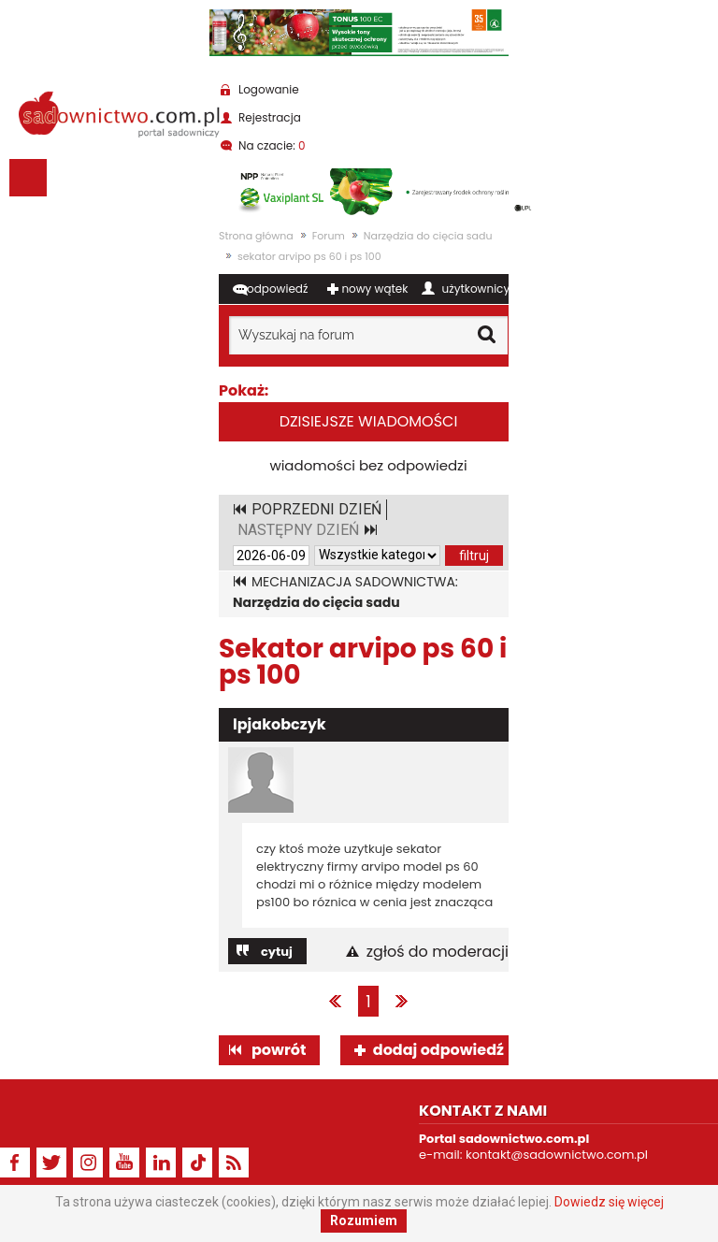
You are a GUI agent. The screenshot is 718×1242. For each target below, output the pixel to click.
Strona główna (256, 235)
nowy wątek (374, 288)
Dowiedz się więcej (609, 1201)
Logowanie (268, 89)
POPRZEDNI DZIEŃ (316, 509)
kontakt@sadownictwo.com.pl (557, 1154)
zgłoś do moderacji (437, 952)
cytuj (277, 951)
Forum (328, 235)
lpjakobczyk (279, 724)
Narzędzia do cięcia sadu (428, 235)
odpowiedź (277, 288)
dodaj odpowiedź (438, 1050)
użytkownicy (476, 288)
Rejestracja (269, 117)
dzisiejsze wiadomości (369, 421)
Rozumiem (363, 1220)
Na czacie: (272, 145)
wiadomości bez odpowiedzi (368, 465)
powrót (278, 1050)
